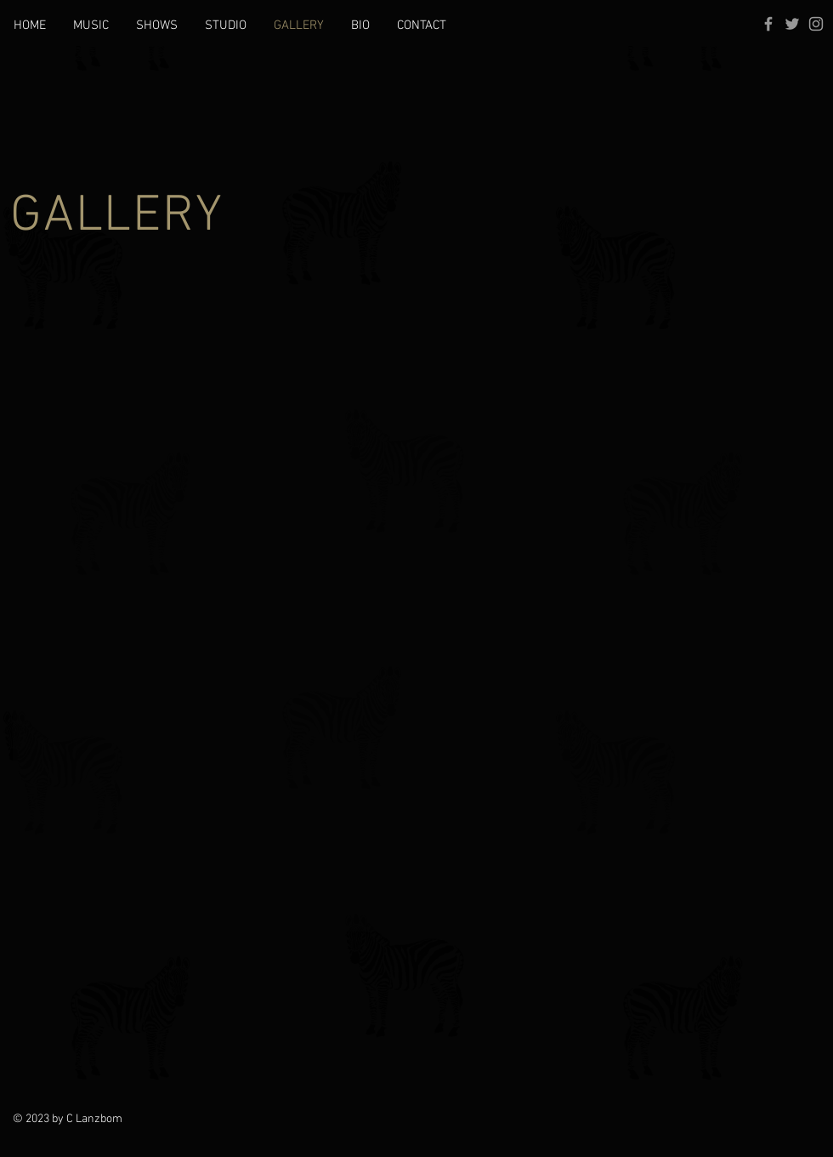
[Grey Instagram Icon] (816, 23)
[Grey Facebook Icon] (768, 23)
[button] (91, 25)
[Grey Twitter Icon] (792, 23)
